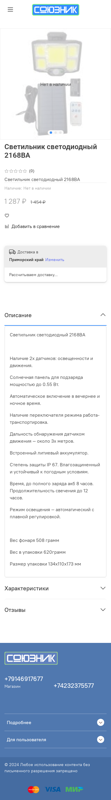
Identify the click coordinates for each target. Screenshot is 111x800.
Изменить (54, 259)
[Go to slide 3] (60, 132)
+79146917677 (23, 679)
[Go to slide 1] (51, 132)
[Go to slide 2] (55, 132)
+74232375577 (74, 686)
